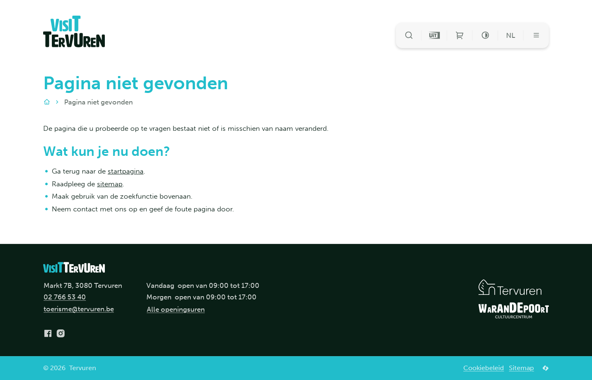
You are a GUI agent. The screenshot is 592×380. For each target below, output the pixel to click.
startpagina (125, 171)
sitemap (110, 184)
